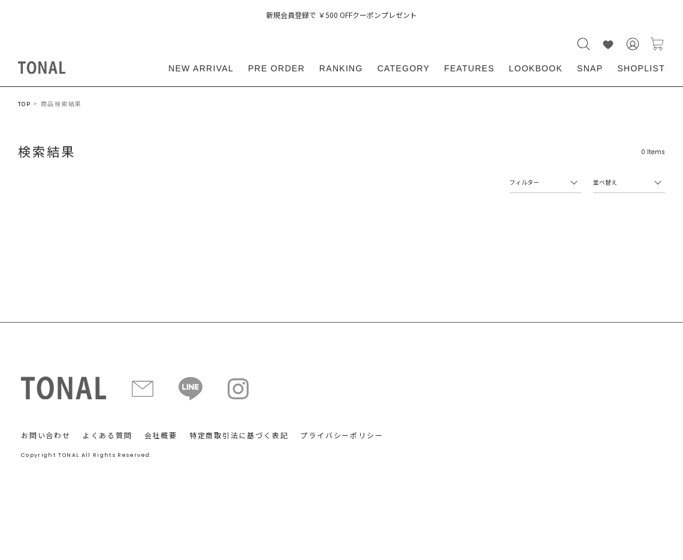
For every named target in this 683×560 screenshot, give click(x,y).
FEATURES (469, 68)
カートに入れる (657, 44)
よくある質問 (107, 435)
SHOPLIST (641, 68)
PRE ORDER (276, 68)
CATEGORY (403, 68)
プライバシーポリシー (341, 435)
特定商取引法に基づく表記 (239, 435)
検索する (583, 44)
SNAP (590, 68)
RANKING (341, 68)
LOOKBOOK (536, 68)
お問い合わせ (46, 435)
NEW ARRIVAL (201, 68)
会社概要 (160, 435)
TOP (24, 104)
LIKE (608, 44)
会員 (632, 44)
